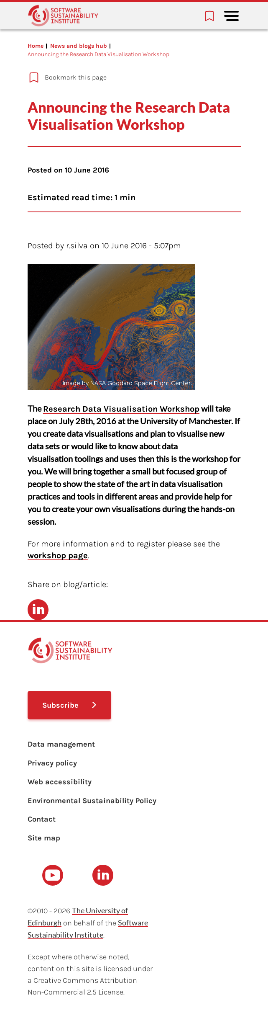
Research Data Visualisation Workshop (121, 409)
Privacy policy (52, 763)
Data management (61, 744)
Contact (42, 819)
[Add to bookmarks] (121, 77)
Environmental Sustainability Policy (92, 800)
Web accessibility (60, 781)
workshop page (58, 555)
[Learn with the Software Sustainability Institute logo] (63, 15)
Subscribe (60, 705)
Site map (44, 838)
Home (35, 45)
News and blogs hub (78, 45)
